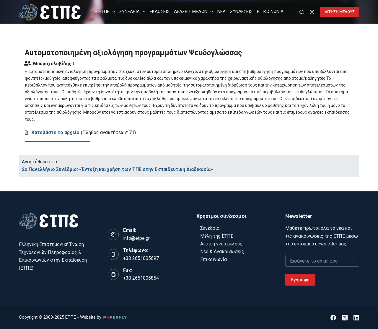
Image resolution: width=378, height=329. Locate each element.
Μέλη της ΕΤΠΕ (216, 236)
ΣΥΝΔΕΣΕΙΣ (241, 11)
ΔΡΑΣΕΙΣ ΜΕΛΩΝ (194, 11)
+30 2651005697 (141, 258)
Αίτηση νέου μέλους (221, 244)
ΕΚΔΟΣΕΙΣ (160, 11)
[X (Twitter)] (345, 317)
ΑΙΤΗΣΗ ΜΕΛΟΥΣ (340, 11)
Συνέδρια (209, 228)
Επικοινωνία (213, 259)
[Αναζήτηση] (301, 12)
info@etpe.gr (136, 238)
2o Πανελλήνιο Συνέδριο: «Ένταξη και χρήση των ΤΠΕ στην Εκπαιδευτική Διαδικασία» (117, 169)
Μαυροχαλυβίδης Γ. (54, 63)
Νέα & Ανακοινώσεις (222, 251)
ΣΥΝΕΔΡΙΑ (133, 11)
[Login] (312, 12)
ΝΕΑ (221, 11)
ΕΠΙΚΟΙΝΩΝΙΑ (270, 11)
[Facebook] (333, 317)
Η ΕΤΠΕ (105, 11)
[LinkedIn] (356, 317)
